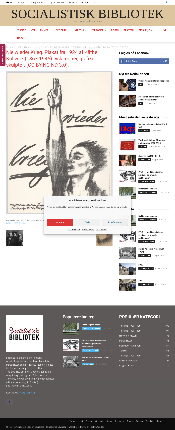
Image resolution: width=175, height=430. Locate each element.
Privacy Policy (88, 229)
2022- (141, 281)
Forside (21, 30)
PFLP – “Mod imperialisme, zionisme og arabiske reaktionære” (150, 175)
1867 (18, 47)
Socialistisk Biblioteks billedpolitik (153, 81)
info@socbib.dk (27, 392)
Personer (98, 30)
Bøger (115, 30)
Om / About (101, 229)
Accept (60, 222)
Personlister (144, 159)
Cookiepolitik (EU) (87, 2)
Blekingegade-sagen (147, 189)
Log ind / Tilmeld (56, 2)
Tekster (128, 30)
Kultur (81, 30)
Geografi (63, 30)
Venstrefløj (144, 130)
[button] (165, 30)
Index (19, 38)
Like (165, 61)
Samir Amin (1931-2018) (149, 156)
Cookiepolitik (74, 229)
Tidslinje (145, 30)
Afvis (87, 222)
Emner (45, 30)
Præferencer (115, 222)
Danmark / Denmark (147, 192)
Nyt (33, 30)
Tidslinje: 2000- (146, 268)
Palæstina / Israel (146, 181)
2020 (140, 265)
